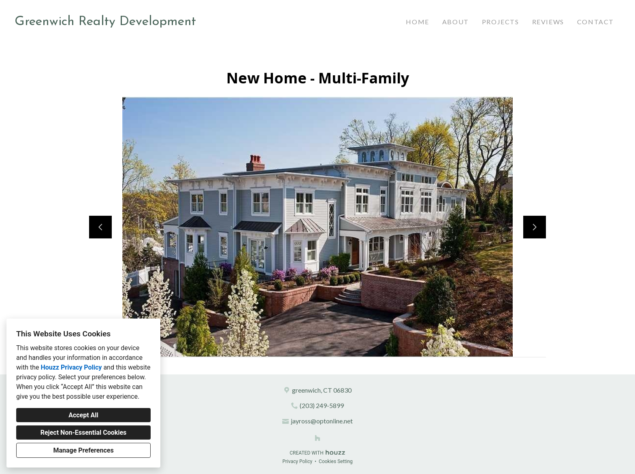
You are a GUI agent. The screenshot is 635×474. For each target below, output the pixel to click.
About (455, 22)
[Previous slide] (100, 227)
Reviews (548, 22)
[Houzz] (317, 438)
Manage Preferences (83, 450)
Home (417, 22)
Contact (595, 22)
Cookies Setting (336, 461)
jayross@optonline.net (322, 421)
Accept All (83, 415)
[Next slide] (534, 227)
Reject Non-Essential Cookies (83, 432)
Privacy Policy (297, 461)
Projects (500, 22)
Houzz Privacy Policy (71, 367)
